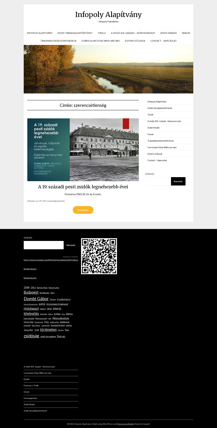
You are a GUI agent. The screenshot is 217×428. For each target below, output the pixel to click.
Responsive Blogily (125, 424)
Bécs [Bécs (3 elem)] (52, 293)
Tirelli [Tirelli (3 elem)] (36, 330)
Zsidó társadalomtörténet (75, 33)
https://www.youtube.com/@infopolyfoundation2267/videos (51, 260)
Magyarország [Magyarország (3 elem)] (41, 318)
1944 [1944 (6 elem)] (26, 287)
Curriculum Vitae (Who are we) (100, 40)
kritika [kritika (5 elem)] (57, 313)
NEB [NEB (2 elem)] (49, 318)
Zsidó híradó (168, 33)
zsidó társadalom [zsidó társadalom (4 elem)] (48, 336)
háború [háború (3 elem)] (43, 309)
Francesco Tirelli (31, 385)
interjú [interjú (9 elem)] (57, 308)
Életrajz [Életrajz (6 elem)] (61, 336)
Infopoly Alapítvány (108, 14)
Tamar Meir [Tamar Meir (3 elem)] (28, 330)
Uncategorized (30, 398)
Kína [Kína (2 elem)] (63, 314)
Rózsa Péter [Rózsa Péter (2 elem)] (36, 325)
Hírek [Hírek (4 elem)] (49, 308)
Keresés (149, 174)
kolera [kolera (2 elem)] (50, 314)
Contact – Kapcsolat (163, 40)
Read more (83, 210)
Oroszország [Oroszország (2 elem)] (38, 322)
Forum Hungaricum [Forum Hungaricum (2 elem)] (31, 304)
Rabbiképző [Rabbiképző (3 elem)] (64, 322)
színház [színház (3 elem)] (69, 325)
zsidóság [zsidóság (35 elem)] (31, 335)
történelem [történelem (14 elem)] (48, 329)
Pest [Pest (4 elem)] (46, 322)
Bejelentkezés (30, 269)
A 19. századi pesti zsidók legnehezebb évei (83, 187)
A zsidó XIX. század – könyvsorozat (133, 33)
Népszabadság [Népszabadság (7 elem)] (60, 318)
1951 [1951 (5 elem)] (33, 287)
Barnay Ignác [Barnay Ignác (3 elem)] (42, 287)
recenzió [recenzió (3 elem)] (27, 325)
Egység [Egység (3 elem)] (53, 299)
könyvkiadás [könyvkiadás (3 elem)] (29, 318)
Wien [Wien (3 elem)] (67, 330)
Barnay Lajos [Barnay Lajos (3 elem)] (54, 287)
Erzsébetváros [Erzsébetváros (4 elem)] (63, 299)
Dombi (26, 379)
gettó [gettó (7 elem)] (42, 303)
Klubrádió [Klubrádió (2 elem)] (43, 314)
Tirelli (102, 33)
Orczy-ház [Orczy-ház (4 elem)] (28, 322)
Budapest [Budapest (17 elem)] (31, 292)
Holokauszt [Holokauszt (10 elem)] (31, 308)
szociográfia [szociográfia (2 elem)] (45, 325)
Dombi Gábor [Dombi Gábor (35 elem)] (36, 298)
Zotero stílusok (135, 40)
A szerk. (97, 194)
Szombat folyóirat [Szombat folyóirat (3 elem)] (58, 325)
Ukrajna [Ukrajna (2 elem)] (61, 330)
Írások (186, 33)
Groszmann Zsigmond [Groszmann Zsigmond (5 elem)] (57, 304)
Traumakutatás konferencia (58, 40)
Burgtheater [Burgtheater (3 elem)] (44, 293)
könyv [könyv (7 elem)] (69, 313)
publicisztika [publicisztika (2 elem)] (54, 322)
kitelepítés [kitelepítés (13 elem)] (31, 313)
